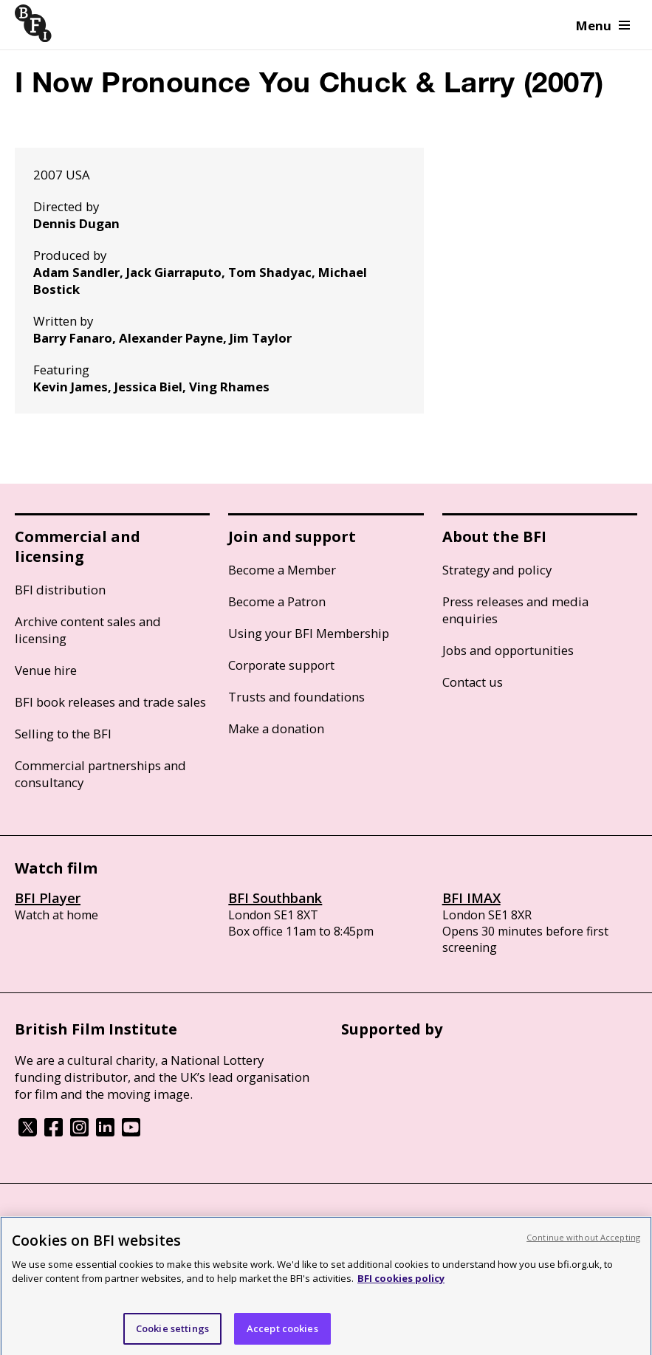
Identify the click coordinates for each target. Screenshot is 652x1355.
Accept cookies (282, 1334)
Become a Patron (277, 601)
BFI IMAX (471, 898)
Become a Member (282, 569)
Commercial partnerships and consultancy (100, 774)
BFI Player (47, 898)
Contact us (472, 681)
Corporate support (281, 664)
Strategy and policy (497, 569)
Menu (603, 25)
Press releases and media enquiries (515, 610)
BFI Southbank (275, 898)
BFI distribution (60, 589)
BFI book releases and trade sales (110, 701)
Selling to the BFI (63, 733)
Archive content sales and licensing (88, 630)
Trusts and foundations (296, 696)
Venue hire (46, 670)
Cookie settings (172, 1334)
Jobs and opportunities (508, 650)
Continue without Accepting (583, 1243)
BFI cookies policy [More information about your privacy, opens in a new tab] (401, 1284)
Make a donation (276, 728)
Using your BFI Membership (308, 633)
